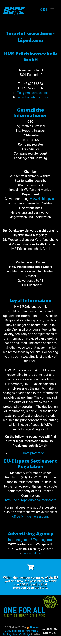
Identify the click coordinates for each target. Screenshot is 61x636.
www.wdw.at (33, 553)
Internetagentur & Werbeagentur (30, 540)
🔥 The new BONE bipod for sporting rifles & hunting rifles (21, 631)
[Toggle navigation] (52, 10)
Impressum (49, 633)
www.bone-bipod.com (33, 97)
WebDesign (25, 634)
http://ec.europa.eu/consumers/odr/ (30, 500)
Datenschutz (50, 629)
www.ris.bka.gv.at (42, 199)
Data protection (34, 453)
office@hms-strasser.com (32, 93)
